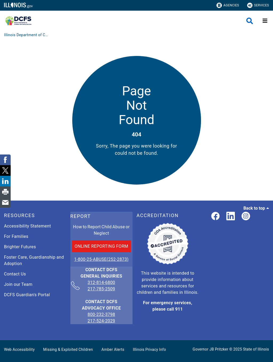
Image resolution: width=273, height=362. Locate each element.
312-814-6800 (101, 283)
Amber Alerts (113, 349)
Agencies (227, 5)
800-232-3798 (101, 314)
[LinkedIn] (230, 216)
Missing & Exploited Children (68, 349)
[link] (215, 216)
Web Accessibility (19, 349)
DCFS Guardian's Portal (27, 294)
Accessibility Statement (27, 226)
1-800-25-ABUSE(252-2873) (101, 259)
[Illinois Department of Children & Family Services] (26, 35)
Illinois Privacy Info (149, 349)
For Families (16, 236)
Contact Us (15, 273)
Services (258, 5)
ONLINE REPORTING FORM (101, 246)
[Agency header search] (249, 21)
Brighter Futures (20, 246)
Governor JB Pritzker (210, 349)
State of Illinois (256, 349)
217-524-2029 (101, 320)
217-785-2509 (101, 288)
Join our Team (18, 284)
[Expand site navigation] (265, 21)
